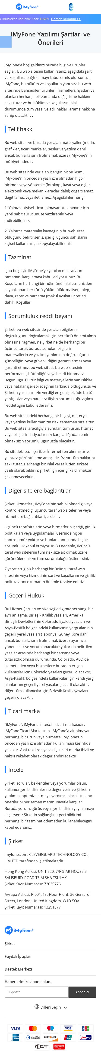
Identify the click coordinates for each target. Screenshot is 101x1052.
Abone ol (82, 992)
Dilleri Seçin (50, 1007)
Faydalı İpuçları (18, 956)
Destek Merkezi (18, 969)
